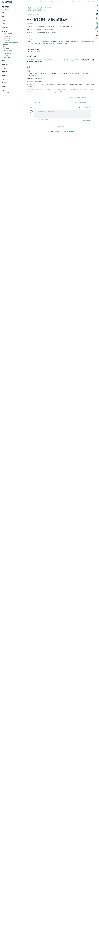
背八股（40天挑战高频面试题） (36, 11)
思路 (4, 46)
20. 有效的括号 (47, 74)
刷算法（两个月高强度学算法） (36, 9)
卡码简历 (51, 2)
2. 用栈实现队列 (6, 36)
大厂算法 (58, 2)
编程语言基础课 (6, 9)
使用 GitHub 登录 (86, 120)
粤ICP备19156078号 (69, 131)
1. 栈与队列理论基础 (7, 33)
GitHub (85, 107)
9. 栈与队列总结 (6, 57)
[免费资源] (89, 2)
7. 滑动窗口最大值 (6, 53)
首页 (41, 2)
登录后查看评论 (60, 126)
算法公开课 (5, 44)
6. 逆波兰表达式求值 (7, 50)
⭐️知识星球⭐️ (73, 2)
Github (95, 2)
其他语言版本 (6, 48)
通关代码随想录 (6, 92)
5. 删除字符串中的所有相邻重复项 (10, 42)
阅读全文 (61, 91)
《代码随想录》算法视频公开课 (35, 60)
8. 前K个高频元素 (6, 55)
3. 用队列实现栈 (6, 38)
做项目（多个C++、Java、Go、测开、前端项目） (40, 7)
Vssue (89, 107)
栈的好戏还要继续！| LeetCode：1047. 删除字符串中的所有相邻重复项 (63, 60)
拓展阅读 (45, 2)
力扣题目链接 (30, 23)
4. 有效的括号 (5, 40)
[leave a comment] (62, 114)
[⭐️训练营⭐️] (81, 2)
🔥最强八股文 (65, 2)
